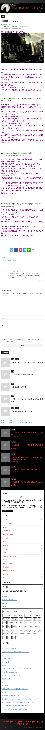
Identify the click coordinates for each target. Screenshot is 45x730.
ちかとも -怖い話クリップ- (11, 675)
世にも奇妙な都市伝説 (9, 648)
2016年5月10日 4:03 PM (13, 271)
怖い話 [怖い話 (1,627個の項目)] (12, 630)
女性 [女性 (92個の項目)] (21, 622)
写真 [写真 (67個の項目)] (35, 619)
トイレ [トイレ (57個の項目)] (14, 615)
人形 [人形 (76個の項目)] (21, 619)
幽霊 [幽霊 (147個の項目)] (4, 626)
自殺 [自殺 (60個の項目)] (40, 630)
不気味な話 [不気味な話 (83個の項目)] (14, 619)
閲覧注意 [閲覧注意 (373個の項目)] (35, 633)
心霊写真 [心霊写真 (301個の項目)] (25, 626)
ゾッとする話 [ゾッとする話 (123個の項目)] (6, 615)
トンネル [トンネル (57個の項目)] (21, 615)
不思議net (5, 596)
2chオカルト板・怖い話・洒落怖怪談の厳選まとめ (17, 702)
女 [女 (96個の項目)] (16, 622)
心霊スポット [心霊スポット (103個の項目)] (16, 626)
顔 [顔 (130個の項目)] (14, 637)
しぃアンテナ (6, 692)
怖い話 (4, 260)
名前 (3, 318)
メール (4, 325)
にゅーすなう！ (7, 658)
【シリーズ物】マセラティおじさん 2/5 (24, 374)
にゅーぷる (5, 662)
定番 (4, 257)
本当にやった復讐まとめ (9, 600)
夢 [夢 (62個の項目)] (39, 619)
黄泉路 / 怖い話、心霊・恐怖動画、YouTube (15, 652)
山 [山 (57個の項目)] (39, 622)
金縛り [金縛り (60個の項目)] (28, 633)
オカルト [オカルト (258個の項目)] (23, 611)
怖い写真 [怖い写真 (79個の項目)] (37, 626)
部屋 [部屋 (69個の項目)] (16, 633)
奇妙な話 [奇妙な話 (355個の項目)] (10, 622)
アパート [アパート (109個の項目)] (16, 611)
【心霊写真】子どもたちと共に (15, 420)
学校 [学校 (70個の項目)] (31, 622)
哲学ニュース (6, 679)
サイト (4, 332)
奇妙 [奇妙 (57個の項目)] (4, 622)
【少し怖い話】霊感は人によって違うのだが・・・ (27, 470)
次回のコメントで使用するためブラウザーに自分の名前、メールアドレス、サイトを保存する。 (22, 340)
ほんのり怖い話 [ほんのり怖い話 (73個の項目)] (7, 611)
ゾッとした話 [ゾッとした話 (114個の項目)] (32, 611)
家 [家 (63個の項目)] (35, 622)
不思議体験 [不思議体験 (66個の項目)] (6, 619)
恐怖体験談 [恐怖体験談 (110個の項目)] (19, 630)
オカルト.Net (6, 682)
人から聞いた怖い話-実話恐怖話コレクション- (16, 706)
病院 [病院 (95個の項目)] (26, 630)
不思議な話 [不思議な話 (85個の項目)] (37, 615)
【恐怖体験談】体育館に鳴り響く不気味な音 (19, 422)
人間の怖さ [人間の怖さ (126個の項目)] (28, 619)
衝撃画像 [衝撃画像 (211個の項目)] (5, 633)
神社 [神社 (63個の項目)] (31, 630)
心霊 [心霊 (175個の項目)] (9, 626)
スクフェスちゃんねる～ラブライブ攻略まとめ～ (17, 668)
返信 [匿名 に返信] (40, 280)
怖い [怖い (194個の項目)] (31, 626)
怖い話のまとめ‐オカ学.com (10, 695)
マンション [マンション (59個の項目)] (29, 615)
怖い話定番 (9, 260)
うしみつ (5, 685)
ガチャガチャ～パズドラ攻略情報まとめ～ (15, 689)
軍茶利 (4, 665)
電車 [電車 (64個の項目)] (4, 637)
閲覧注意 (15, 260)
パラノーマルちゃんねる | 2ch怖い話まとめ (15, 709)
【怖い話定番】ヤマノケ (18, 387)
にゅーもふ (5, 655)
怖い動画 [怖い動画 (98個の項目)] (5, 630)
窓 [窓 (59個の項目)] (35, 630)
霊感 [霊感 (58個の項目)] (9, 637)
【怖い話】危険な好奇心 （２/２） (22, 411)
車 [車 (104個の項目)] (11, 633)
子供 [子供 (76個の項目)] (26, 622)
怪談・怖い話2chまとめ (9, 672)
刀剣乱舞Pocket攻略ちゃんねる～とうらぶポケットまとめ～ (20, 699)
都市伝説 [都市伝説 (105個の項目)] (22, 633)
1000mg (4, 603)
